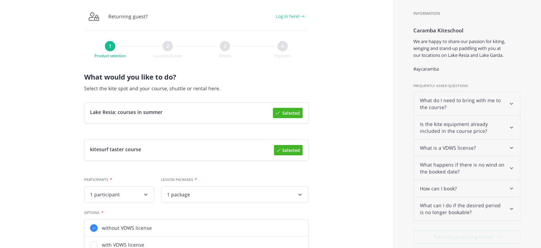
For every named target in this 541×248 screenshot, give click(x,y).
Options (92, 213)
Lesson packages (177, 180)
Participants (96, 180)
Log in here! (290, 16)
